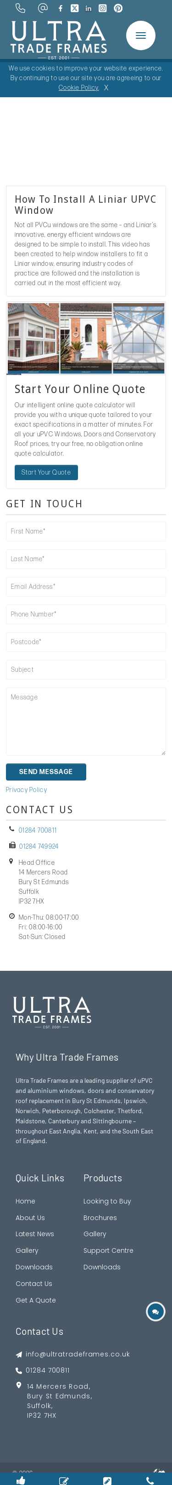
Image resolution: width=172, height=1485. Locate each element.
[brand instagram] (102, 8)
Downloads (34, 1267)
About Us (30, 1217)
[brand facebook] (60, 8)
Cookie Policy (79, 88)
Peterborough (61, 1111)
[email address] (43, 8)
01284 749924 (39, 847)
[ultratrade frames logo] (58, 39)
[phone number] (20, 8)
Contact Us (34, 1283)
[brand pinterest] (118, 8)
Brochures (100, 1217)
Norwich (27, 1111)
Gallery (27, 1250)
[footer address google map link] (72, 1404)
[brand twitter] (74, 8)
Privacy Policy (26, 790)
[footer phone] (72, 1370)
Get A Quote (36, 1300)
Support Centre (108, 1250)
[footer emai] (72, 1354)
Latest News (35, 1233)
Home (25, 1201)
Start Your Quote (46, 472)
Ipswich (135, 1100)
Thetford (129, 1111)
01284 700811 (38, 830)
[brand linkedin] (89, 8)
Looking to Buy (107, 1201)
